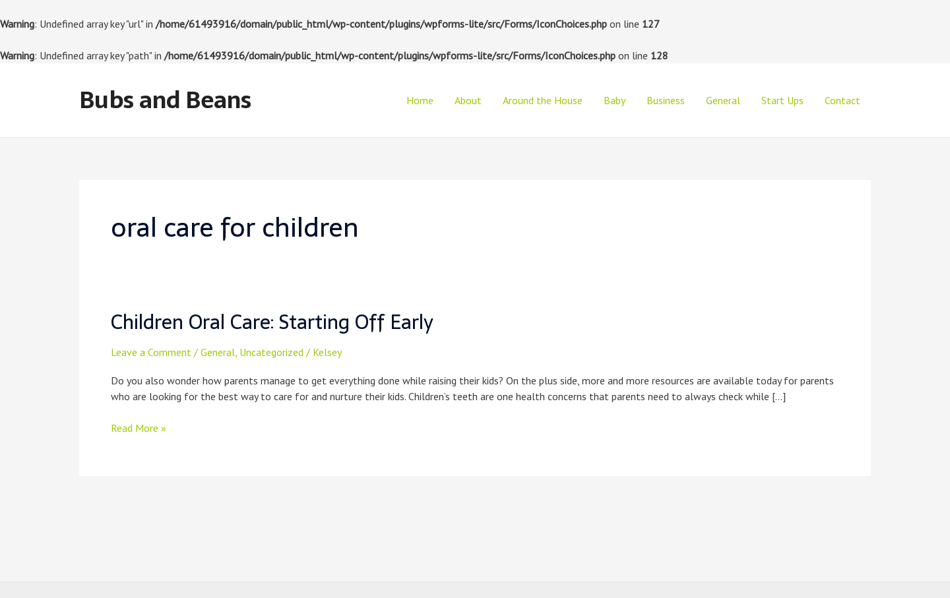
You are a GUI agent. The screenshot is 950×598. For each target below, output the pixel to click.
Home (419, 100)
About (468, 100)
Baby (614, 100)
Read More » (138, 428)
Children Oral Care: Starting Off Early (272, 322)
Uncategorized (271, 352)
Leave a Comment (151, 352)
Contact (842, 100)
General (723, 100)
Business (666, 100)
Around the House (543, 100)
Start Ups (782, 100)
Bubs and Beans (165, 100)
